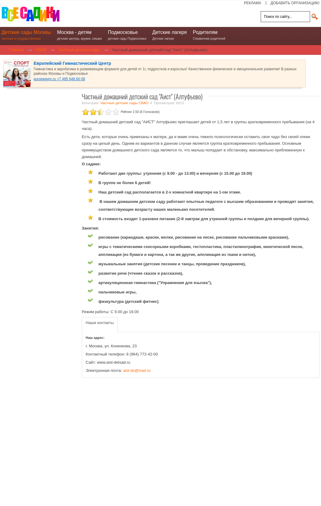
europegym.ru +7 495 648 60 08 (59, 79)
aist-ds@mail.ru (137, 370)
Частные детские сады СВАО (124, 103)
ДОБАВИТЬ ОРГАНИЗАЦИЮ (295, 3)
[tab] (100, 324)
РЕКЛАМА (252, 3)
